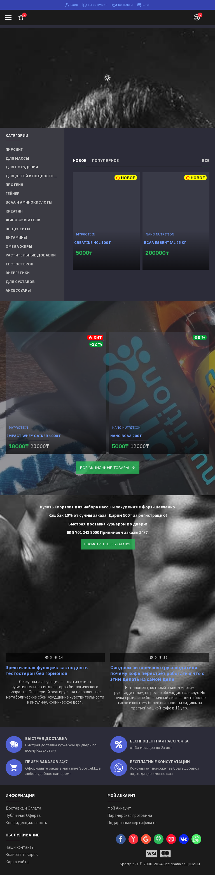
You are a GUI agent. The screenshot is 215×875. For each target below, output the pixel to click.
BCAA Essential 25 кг (165, 242)
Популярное (105, 160)
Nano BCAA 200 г (126, 436)
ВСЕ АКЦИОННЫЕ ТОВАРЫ (104, 467)
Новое (79, 160)
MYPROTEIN (85, 234)
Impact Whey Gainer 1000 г (34, 436)
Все (205, 160)
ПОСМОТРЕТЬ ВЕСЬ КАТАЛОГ (107, 544)
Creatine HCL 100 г (92, 242)
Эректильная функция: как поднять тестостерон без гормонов (47, 670)
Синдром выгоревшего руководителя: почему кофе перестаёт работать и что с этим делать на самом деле (157, 673)
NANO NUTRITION (160, 234)
